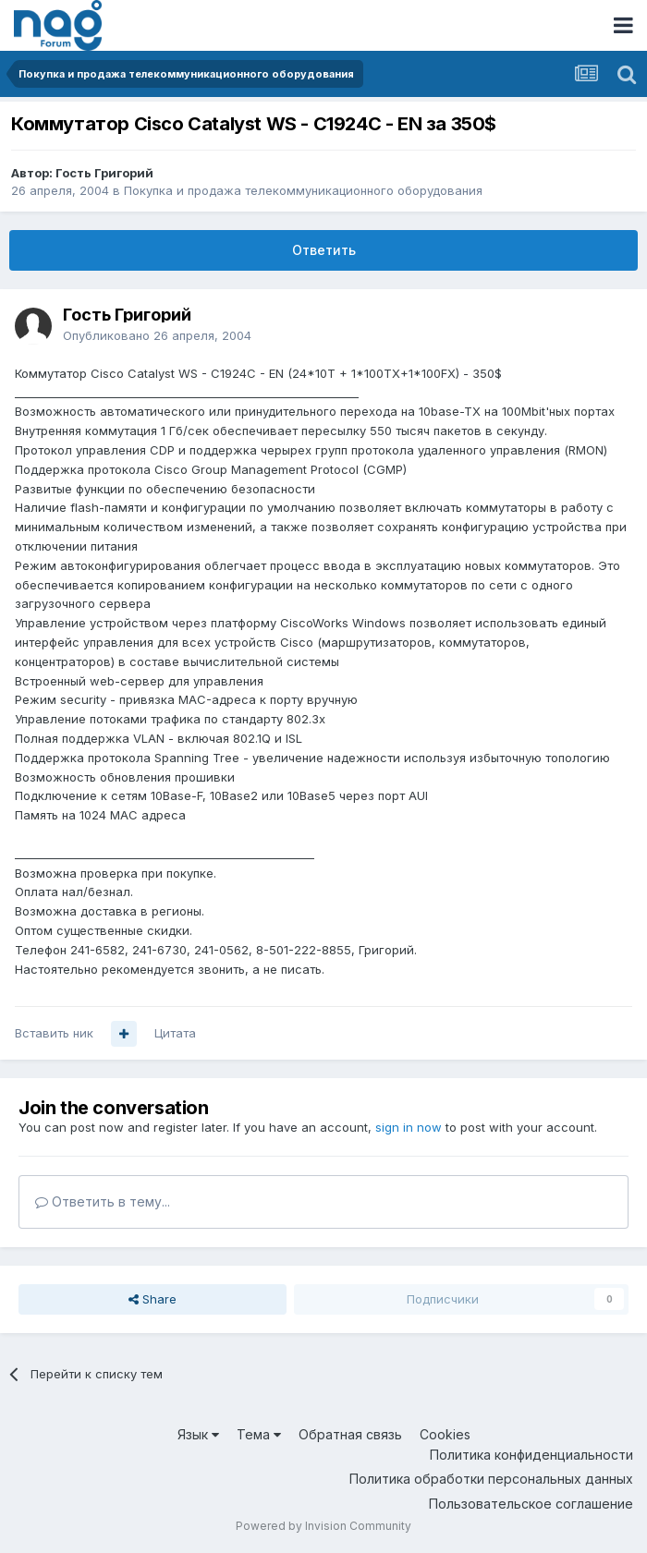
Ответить (324, 250)
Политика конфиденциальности (531, 1454)
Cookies (445, 1434)
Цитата (175, 1032)
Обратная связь (350, 1434)
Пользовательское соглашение (531, 1503)
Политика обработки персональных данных (491, 1478)
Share (152, 1299)
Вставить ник (54, 1032)
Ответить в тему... (102, 1201)
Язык (198, 1434)
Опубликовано (157, 335)
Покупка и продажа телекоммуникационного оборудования (303, 190)
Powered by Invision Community (323, 1526)
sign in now (408, 1127)
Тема (259, 1434)
